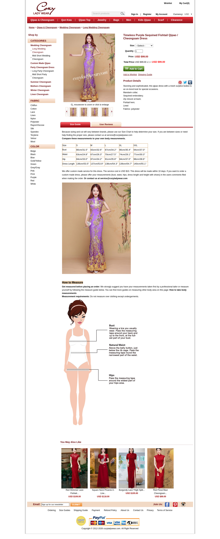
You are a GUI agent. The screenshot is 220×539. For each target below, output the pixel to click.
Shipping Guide (145, 74)
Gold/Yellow (36, 161)
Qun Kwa (66, 20)
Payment (96, 510)
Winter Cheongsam (40, 90)
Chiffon (34, 105)
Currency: (181, 14)
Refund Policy (110, 510)
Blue (33, 157)
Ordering (52, 510)
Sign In (134, 14)
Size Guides (64, 510)
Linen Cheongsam (39, 94)
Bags (116, 20)
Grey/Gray (35, 167)
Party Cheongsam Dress (42, 67)
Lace (33, 112)
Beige (33, 151)
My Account (161, 14)
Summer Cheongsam (41, 82)
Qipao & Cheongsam (42, 20)
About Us (125, 510)
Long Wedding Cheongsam (96, 27)
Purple (34, 177)
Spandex (35, 132)
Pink (33, 171)
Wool (33, 141)
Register (147, 14)
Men (128, 20)
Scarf (161, 20)
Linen (33, 115)
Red (32, 180)
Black (33, 154)
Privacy (150, 510)
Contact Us (138, 510)
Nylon (33, 118)
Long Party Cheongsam (43, 71)
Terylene (34, 135)
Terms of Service (164, 510)
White (33, 184)
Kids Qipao (144, 20)
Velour (33, 138)
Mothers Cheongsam (41, 86)
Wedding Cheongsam (69, 27)
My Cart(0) (184, 3)
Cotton (34, 109)
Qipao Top (84, 20)
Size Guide (75, 124)
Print (33, 174)
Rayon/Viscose (37, 125)
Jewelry (101, 20)
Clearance (177, 20)
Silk (32, 128)
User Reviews (106, 124)
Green (33, 164)
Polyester (35, 122)
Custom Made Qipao (41, 63)
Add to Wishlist (130, 74)
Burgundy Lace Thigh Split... (132, 490)
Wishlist (168, 3)
